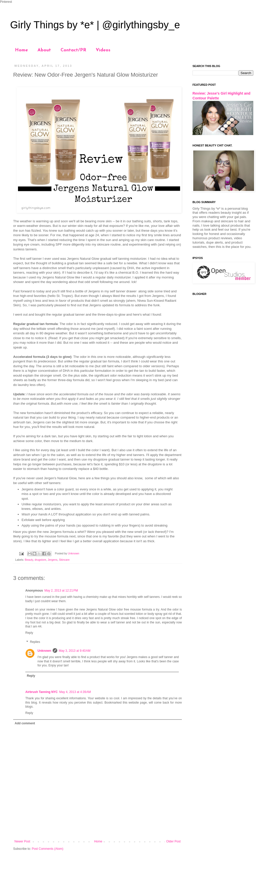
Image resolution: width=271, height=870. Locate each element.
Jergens (52, 559)
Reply (29, 633)
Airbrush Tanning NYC (41, 692)
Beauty (29, 559)
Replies (35, 642)
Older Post (173, 841)
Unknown (44, 650)
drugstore (40, 559)
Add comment (25, 723)
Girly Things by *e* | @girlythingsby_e (95, 24)
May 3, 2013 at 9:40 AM (74, 650)
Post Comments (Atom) (47, 849)
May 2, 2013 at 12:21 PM (61, 590)
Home (21, 50)
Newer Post (22, 841)
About (44, 50)
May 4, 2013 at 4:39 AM (75, 692)
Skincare (64, 559)
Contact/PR (73, 50)
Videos (103, 50)
